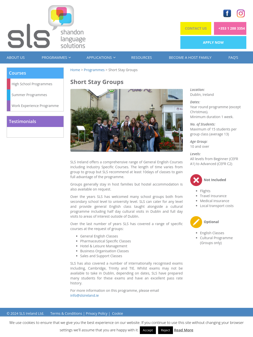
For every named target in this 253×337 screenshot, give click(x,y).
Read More (183, 329)
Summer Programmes (29, 94)
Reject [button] (165, 330)
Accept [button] (148, 330)
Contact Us (196, 28)
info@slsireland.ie (84, 295)
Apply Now (213, 42)
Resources (141, 57)
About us (16, 57)
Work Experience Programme (35, 105)
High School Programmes (32, 84)
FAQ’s (233, 57)
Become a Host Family (190, 57)
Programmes (56, 57)
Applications (100, 57)
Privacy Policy (96, 313)
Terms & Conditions (66, 313)
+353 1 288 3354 (231, 28)
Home (75, 69)
